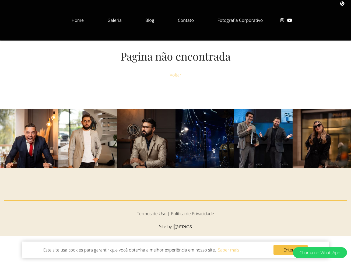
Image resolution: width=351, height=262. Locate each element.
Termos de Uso (151, 239)
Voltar (175, 75)
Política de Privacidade (192, 239)
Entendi (290, 250)
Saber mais (228, 250)
